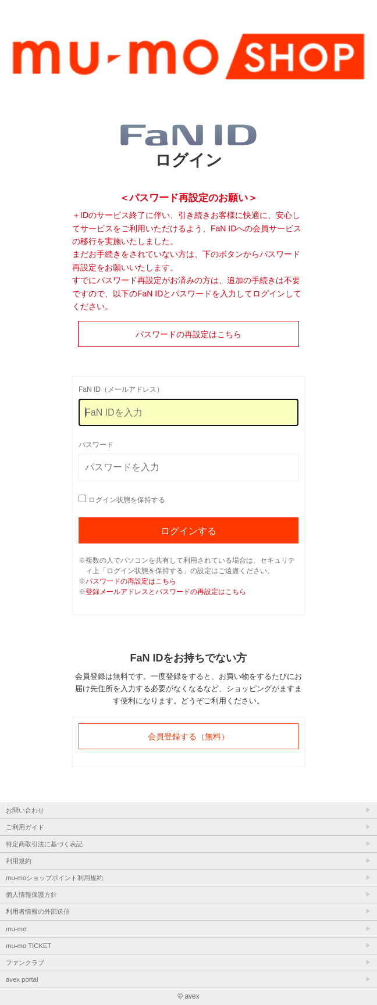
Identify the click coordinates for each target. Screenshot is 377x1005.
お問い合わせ (25, 810)
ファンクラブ (25, 962)
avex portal (22, 979)
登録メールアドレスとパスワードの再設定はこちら (166, 592)
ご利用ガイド (25, 827)
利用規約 (18, 860)
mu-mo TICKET (28, 945)
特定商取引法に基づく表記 (44, 844)
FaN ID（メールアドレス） (121, 389)
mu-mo (16, 928)
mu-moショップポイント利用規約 (54, 877)
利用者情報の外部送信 (38, 911)
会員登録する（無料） (188, 736)
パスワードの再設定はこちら (188, 334)
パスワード (96, 445)
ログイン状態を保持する (126, 500)
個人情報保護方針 (31, 894)
